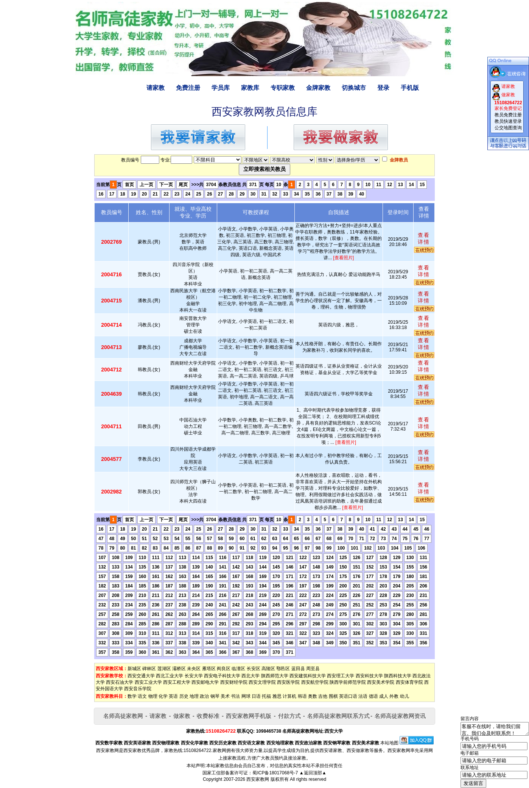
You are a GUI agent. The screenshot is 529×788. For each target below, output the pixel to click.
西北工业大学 (169, 675)
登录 (383, 88)
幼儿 (404, 696)
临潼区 (238, 668)
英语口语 (348, 696)
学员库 (221, 88)
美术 (225, 696)
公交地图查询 (508, 127)
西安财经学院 (233, 682)
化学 (163, 696)
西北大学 (250, 675)
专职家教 (283, 88)
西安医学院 (288, 682)
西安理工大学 (340, 675)
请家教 (155, 88)
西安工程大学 (176, 682)
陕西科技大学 (397, 675)
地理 (194, 696)
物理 (152, 696)
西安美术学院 (380, 682)
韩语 (302, 696)
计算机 (289, 696)
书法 (235, 696)
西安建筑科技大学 (307, 675)
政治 (204, 696)
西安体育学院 (409, 682)
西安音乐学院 (137, 688)
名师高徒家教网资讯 (400, 716)
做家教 (181, 716)
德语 (373, 696)
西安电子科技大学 (222, 675)
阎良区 (223, 668)
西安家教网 (257, 779)
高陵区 (268, 668)
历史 (183, 696)
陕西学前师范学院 (348, 682)
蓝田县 (298, 668)
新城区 (134, 668)
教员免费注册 (508, 114)
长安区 (253, 668)
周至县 (313, 668)
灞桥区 (179, 668)
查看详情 (424, 238)
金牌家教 (318, 88)
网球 (245, 696)
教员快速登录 (508, 121)
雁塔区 (209, 668)
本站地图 (389, 743)
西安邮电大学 (205, 682)
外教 (393, 696)
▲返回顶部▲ (313, 772)
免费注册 (188, 88)
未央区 (194, 668)
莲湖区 (164, 668)
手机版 (410, 88)
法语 (362, 696)
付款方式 (289, 716)
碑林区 (149, 668)
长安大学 (194, 675)
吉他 (322, 696)
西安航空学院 (314, 682)
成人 (383, 696)
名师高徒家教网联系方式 (338, 716)
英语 (173, 696)
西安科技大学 (369, 675)
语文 (142, 696)
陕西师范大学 (274, 675)
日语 (256, 696)
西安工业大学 (148, 682)
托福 (266, 696)
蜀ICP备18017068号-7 (275, 772)
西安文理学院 (262, 682)
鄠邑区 (283, 668)
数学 (132, 696)
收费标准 (208, 716)
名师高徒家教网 (123, 716)
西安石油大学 (119, 682)
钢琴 (214, 696)
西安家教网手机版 (248, 716)
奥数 (312, 696)
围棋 (333, 696)
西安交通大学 (141, 675)
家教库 (250, 88)
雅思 (277, 696)
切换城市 (354, 88)
